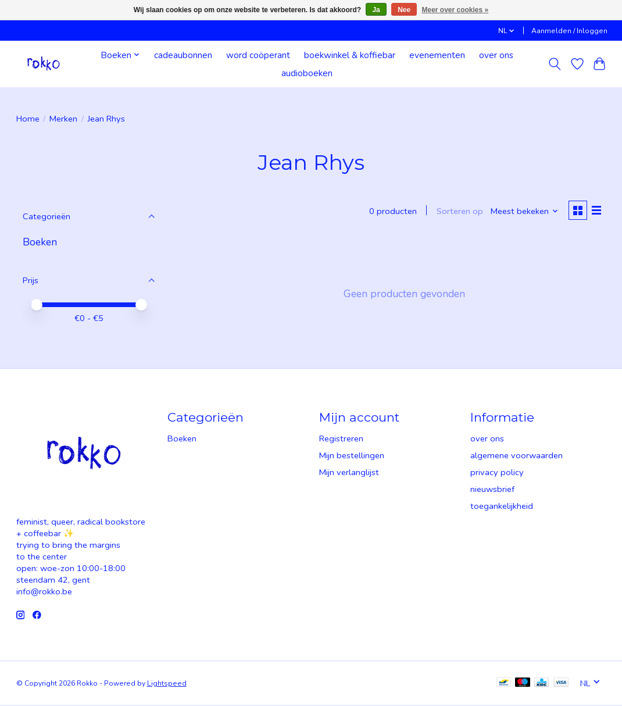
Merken (63, 118)
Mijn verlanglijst (349, 473)
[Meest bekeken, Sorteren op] (522, 211)
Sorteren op (457, 211)
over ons (496, 55)
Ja (376, 10)
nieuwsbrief (492, 490)
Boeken (40, 242)
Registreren (341, 439)
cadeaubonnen (183, 55)
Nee (404, 10)
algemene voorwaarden (516, 456)
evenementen (437, 55)
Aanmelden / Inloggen (569, 30)
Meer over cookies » (455, 10)
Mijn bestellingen (351, 456)
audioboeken (307, 73)
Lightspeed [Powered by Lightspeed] (167, 684)
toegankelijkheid (501, 507)
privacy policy (497, 473)
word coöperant (258, 55)
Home (28, 118)
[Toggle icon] (554, 64)
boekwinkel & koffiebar (349, 55)
